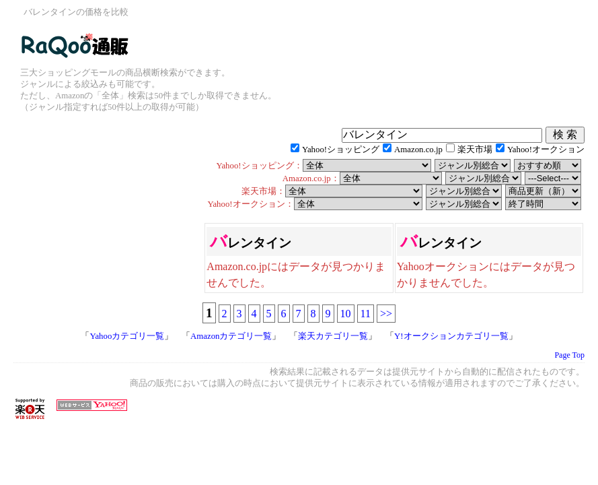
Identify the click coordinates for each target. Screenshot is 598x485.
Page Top (569, 355)
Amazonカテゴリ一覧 (231, 336)
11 (366, 313)
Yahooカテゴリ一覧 (126, 336)
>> (386, 313)
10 (345, 313)
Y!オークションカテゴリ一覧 (451, 336)
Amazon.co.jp (418, 149)
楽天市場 (474, 149)
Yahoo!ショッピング (340, 149)
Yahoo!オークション (546, 149)
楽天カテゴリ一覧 (333, 336)
